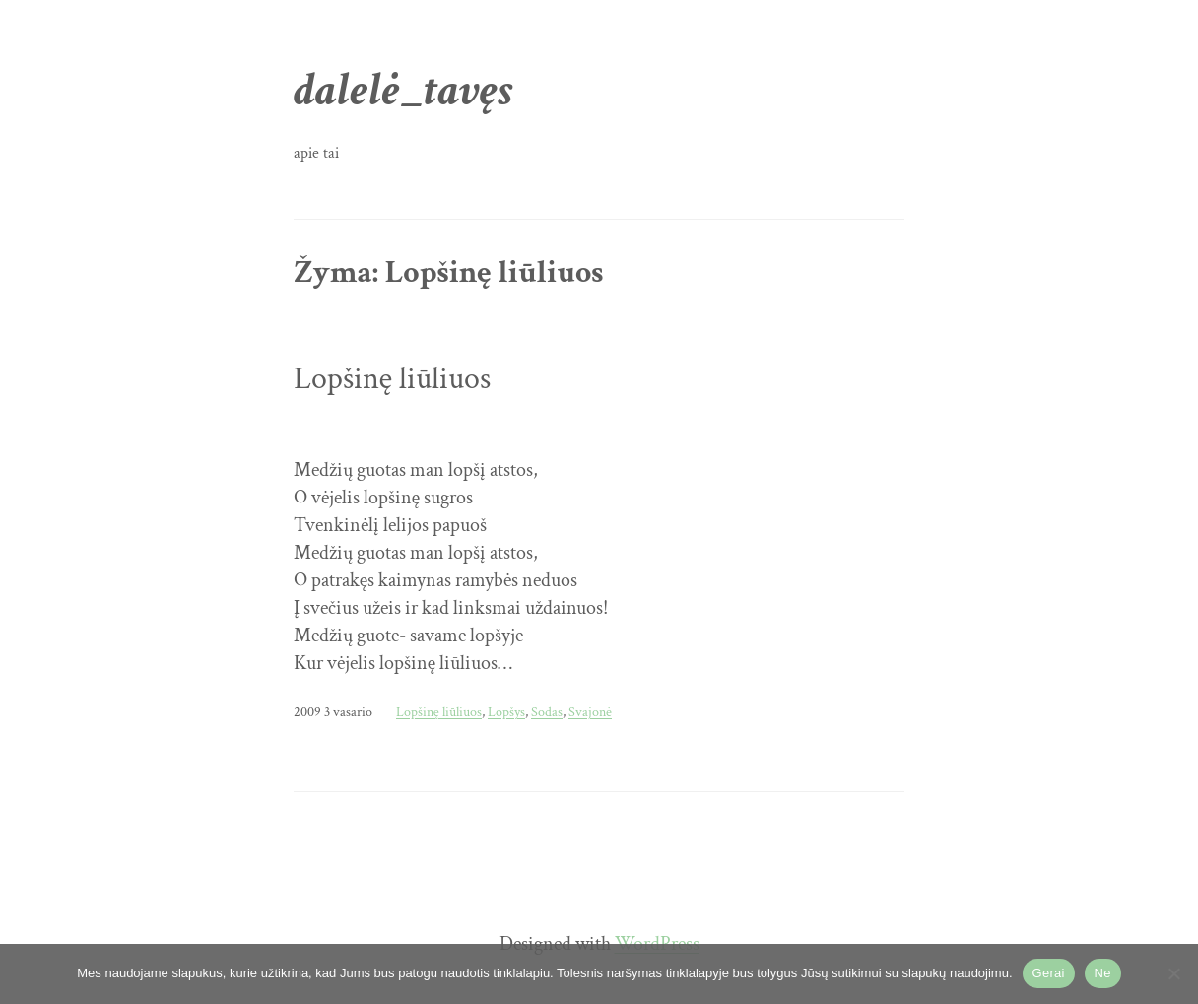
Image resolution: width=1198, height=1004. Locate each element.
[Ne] (1173, 973)
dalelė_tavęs (403, 90)
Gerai (1048, 973)
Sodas (547, 712)
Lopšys (506, 712)
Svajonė (590, 712)
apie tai (316, 153)
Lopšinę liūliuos (392, 379)
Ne (1103, 973)
